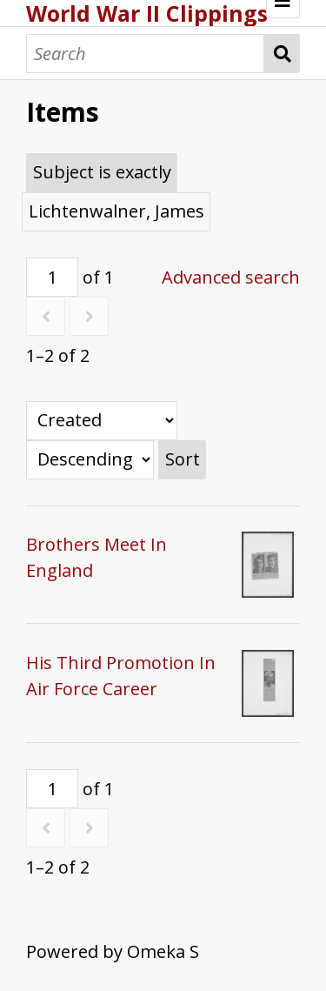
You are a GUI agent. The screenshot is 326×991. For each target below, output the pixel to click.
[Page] (52, 277)
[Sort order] (90, 459)
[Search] (145, 53)
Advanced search (231, 277)
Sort (182, 459)
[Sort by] (101, 420)
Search (282, 53)
